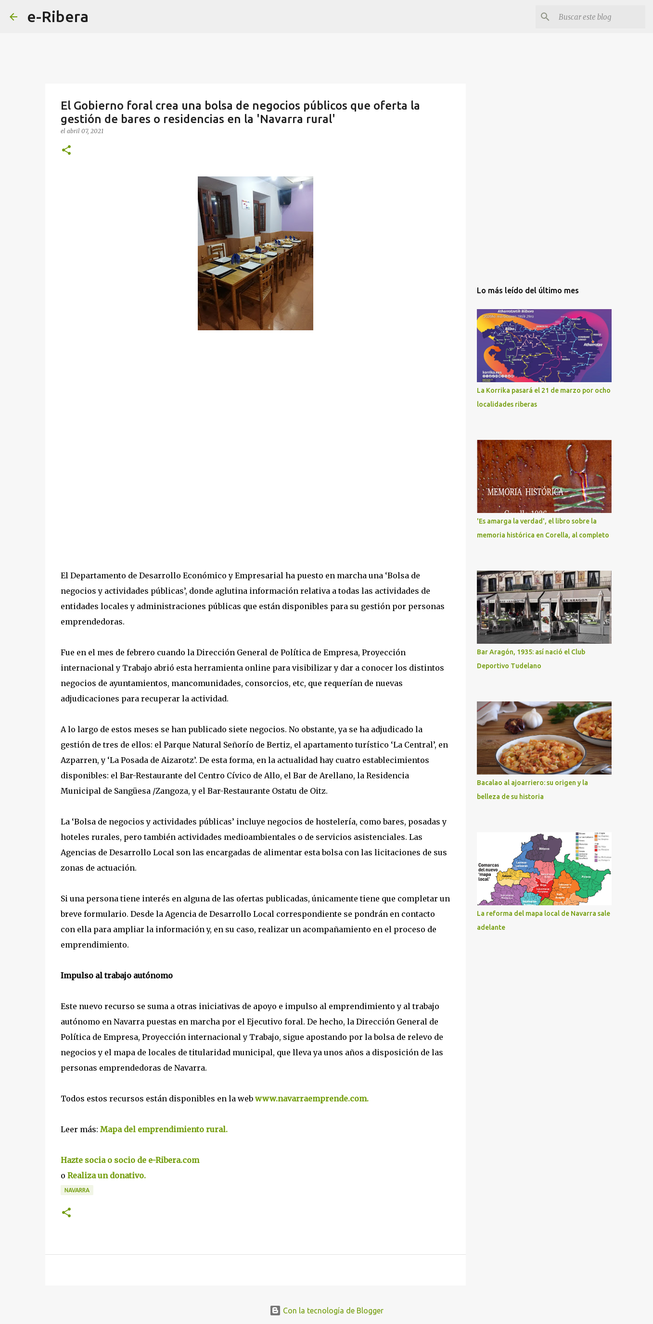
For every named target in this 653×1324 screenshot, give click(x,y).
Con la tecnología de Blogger (326, 1310)
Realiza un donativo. (107, 1175)
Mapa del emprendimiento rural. (163, 1129)
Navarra (77, 1190)
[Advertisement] (133, 426)
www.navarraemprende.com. (313, 1098)
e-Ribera (58, 16)
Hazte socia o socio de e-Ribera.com (130, 1160)
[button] (66, 150)
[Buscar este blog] (594, 16)
